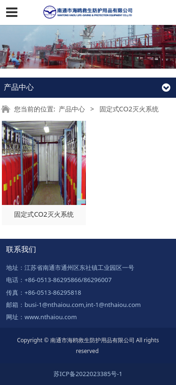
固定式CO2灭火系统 (43, 214)
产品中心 (72, 108)
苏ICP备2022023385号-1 (88, 373)
